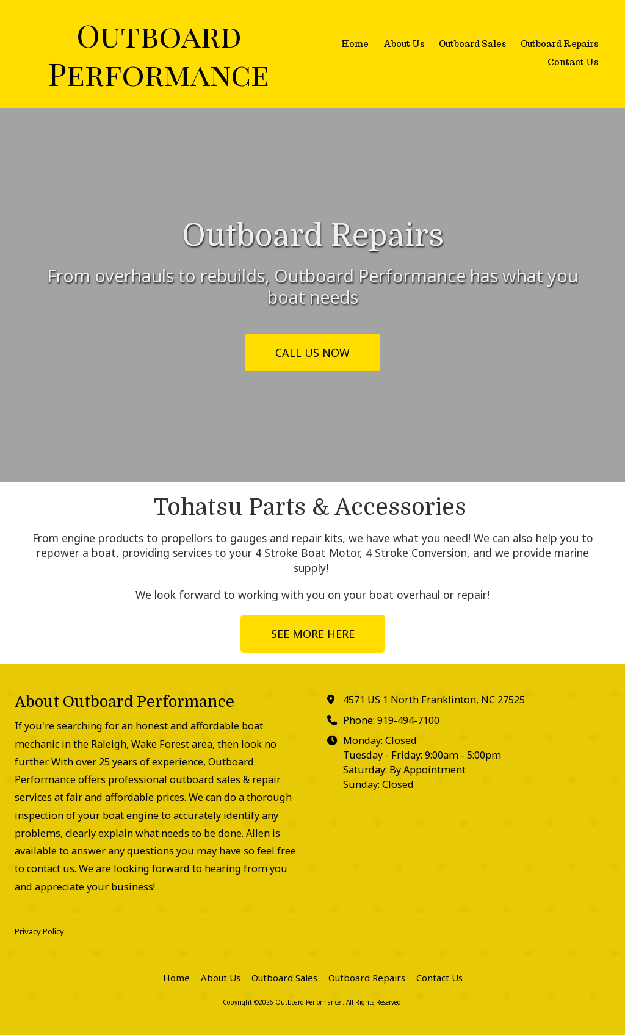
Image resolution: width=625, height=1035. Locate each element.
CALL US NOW (312, 352)
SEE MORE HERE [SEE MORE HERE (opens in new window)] (313, 633)
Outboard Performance (158, 53)
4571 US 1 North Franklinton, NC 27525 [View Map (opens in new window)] (434, 699)
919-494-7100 (408, 720)
